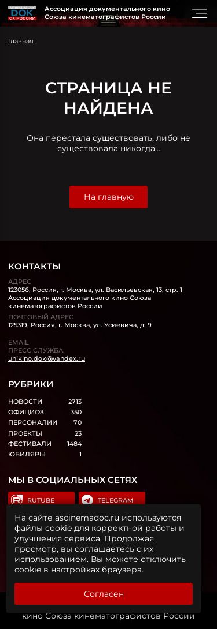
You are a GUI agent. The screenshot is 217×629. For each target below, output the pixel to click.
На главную (109, 197)
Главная (21, 41)
